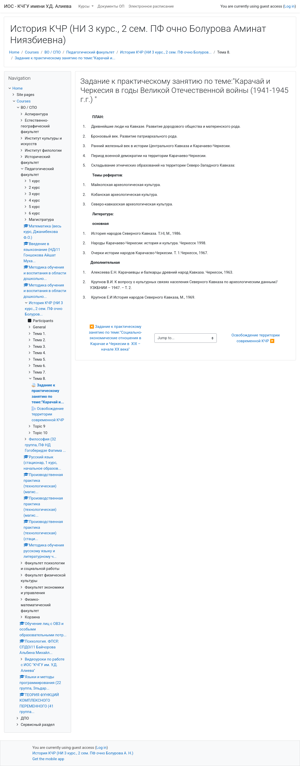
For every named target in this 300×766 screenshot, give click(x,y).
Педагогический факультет (90, 52)
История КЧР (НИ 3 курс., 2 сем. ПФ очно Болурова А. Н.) (82, 753)
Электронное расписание (151, 6)
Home (14, 52)
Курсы (84, 6)
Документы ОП (111, 6)
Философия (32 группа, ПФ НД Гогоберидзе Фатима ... (45, 445)
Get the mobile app (48, 759)
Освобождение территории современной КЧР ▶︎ (256, 338)
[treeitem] (37, 88)
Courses (32, 52)
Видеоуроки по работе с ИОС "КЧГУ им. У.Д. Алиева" (43, 665)
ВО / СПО (53, 52)
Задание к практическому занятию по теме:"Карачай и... (65, 58)
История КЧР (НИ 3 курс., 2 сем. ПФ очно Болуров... (166, 52)
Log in (289, 6)
